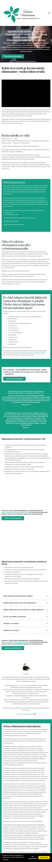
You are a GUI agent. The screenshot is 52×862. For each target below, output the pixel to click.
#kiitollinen (30, 714)
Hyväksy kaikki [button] (44, 857)
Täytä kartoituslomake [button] (12, 56)
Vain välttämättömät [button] (33, 857)
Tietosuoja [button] (5, 859)
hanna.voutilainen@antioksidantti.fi (15, 512)
